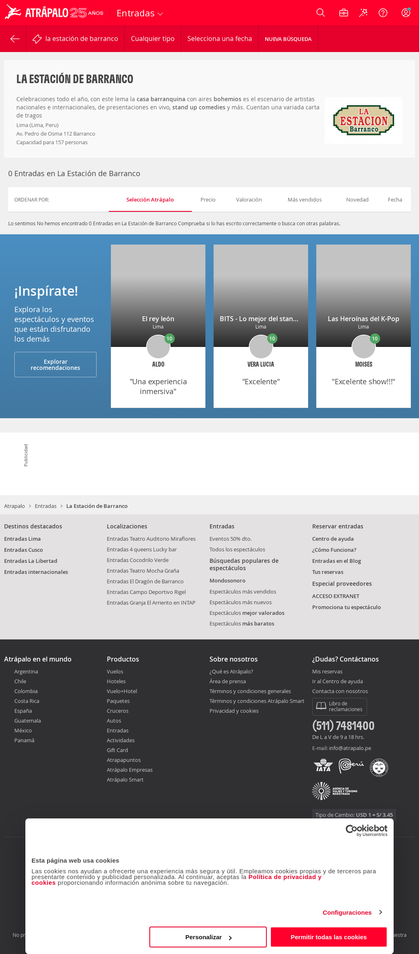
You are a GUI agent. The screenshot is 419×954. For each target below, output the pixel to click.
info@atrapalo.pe (350, 748)
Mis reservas (327, 671)
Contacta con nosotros (340, 691)
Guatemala (27, 720)
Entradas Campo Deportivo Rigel (146, 592)
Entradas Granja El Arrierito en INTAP (151, 602)
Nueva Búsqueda (288, 39)
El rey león (158, 318)
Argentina (26, 671)
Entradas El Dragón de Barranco (145, 581)
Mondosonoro (228, 580)
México (23, 730)
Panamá (24, 740)
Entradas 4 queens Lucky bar (142, 549)
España (23, 710)
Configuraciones (347, 912)
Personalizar (208, 937)
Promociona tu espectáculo (346, 607)
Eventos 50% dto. (231, 538)
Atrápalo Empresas (130, 769)
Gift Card (117, 750)
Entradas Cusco (23, 549)
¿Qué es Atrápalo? (231, 671)
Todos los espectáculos (237, 549)
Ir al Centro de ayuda (337, 681)
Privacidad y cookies (234, 710)
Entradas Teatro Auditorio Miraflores (151, 538)
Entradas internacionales (36, 572)
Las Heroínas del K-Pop (363, 318)
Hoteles (116, 681)
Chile (20, 681)
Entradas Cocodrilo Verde (138, 560)
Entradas (45, 506)
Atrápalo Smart (125, 779)
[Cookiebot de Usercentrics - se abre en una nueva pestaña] (351, 831)
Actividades (121, 740)
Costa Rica (26, 701)
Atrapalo (14, 506)
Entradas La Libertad (30, 560)
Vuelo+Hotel (122, 691)
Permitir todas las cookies (329, 937)
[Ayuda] (383, 13)
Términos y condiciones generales (250, 691)
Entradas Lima (22, 538)
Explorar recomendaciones (55, 365)
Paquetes (118, 701)
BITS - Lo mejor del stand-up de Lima (276, 318)
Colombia (26, 691)
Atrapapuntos (124, 760)
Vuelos (115, 671)
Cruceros (117, 710)
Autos (114, 720)
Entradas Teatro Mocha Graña (143, 570)
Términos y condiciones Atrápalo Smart (257, 701)
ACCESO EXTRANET (335, 596)
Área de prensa (228, 681)
